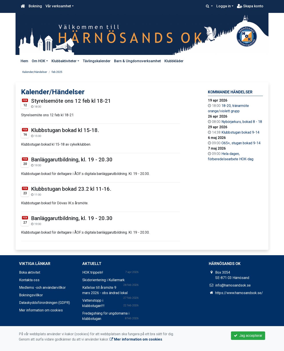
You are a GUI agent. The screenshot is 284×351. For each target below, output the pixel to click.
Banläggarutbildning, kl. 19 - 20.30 (71, 159)
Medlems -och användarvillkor (42, 287)
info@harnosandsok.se (233, 285)
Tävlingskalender (96, 61)
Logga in (223, 6)
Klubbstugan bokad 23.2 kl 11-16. (71, 189)
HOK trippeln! (92, 272)
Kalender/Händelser (34, 72)
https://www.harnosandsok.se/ (239, 293)
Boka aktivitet (29, 272)
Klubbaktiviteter (64, 61)
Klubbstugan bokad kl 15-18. (65, 130)
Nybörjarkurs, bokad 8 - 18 (241, 122)
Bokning (35, 6)
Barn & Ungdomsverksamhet (137, 61)
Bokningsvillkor (31, 295)
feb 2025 (57, 72)
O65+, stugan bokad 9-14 (240, 143)
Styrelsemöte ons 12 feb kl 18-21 (71, 101)
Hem (24, 61)
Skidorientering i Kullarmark (103, 280)
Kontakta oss (29, 280)
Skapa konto (250, 6)
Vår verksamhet (58, 6)
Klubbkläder (173, 61)
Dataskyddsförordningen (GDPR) (44, 303)
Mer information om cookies (41, 310)
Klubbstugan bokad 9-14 (240, 132)
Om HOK (38, 61)
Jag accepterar (248, 335)
